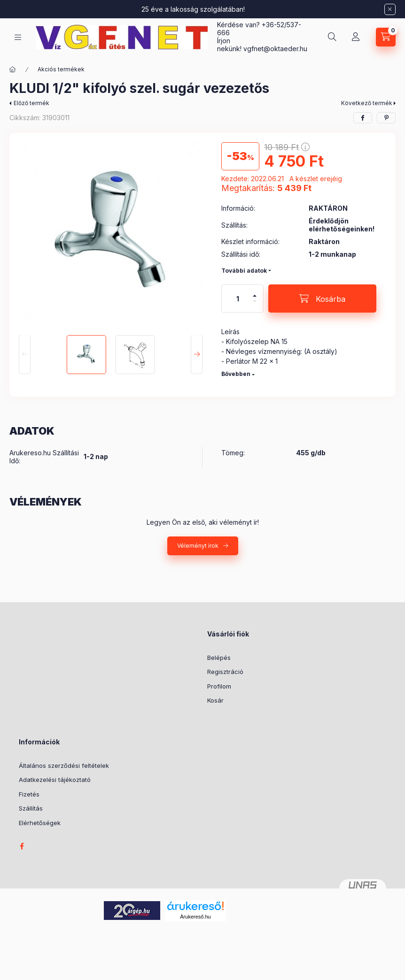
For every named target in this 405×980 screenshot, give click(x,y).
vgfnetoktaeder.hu (275, 49)
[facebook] (362, 117)
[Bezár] (390, 9)
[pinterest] (386, 117)
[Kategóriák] (17, 37)
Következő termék (366, 103)
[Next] (196, 355)
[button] (110, 234)
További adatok (244, 270)
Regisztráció (225, 671)
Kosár (215, 700)
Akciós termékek (61, 69)
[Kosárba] (322, 298)
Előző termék (31, 103)
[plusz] (254, 292)
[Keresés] (332, 37)
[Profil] (355, 37)
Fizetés (29, 794)
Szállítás (31, 808)
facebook (21, 846)
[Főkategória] (12, 69)
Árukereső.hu (195, 916)
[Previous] (25, 355)
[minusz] (254, 305)
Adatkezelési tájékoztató (55, 779)
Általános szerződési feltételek (64, 765)
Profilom (219, 686)
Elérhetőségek (40, 823)
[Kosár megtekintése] (386, 37)
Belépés (219, 657)
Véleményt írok (197, 545)
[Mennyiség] (238, 298)
